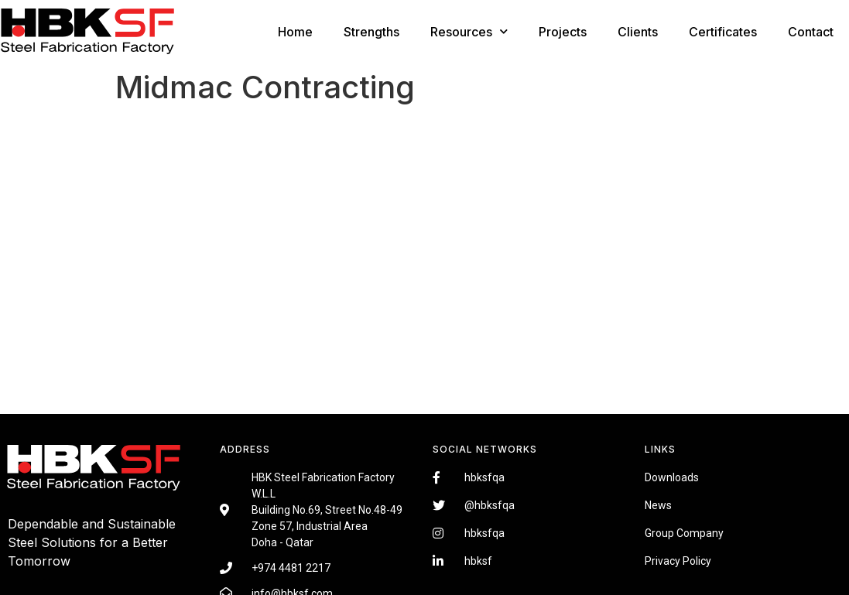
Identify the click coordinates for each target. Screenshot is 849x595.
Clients (638, 31)
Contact (811, 31)
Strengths (371, 31)
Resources (469, 31)
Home (295, 31)
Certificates (723, 31)
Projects (563, 31)
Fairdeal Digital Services (77, 584)
